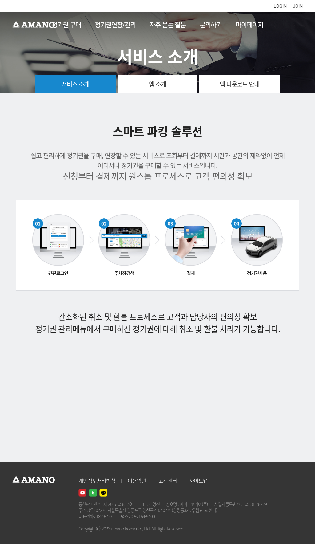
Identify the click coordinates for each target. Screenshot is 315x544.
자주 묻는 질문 (168, 24)
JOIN (298, 6)
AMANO (36, 24)
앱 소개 (157, 84)
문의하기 (211, 24)
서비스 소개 (75, 84)
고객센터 (167, 480)
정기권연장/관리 (115, 24)
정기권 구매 (66, 24)
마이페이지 (249, 24)
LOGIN (280, 6)
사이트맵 (198, 480)
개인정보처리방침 (96, 480)
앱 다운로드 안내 (239, 84)
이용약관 (137, 480)
